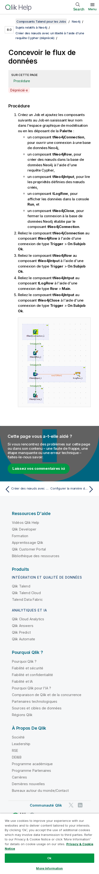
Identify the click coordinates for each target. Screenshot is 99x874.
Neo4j (76, 21)
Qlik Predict (21, 632)
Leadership (21, 744)
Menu (92, 9)
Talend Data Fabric (27, 599)
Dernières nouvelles (28, 784)
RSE (15, 750)
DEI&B (16, 757)
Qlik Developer (24, 529)
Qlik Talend (21, 586)
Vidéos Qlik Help (25, 522)
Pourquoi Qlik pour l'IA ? (31, 688)
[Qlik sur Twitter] (71, 805)
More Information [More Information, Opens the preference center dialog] (49, 868)
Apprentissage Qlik (27, 543)
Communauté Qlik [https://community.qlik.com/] (46, 805)
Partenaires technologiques (34, 701)
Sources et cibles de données (37, 708)
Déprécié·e (19, 90)
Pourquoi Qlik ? (24, 661)
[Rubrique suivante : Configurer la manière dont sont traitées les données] (72, 489)
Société (18, 737)
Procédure (22, 81)
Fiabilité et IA (22, 681)
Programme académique (32, 764)
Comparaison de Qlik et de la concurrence (46, 695)
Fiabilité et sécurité (27, 668)
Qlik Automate (23, 639)
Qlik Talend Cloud (26, 593)
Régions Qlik (22, 715)
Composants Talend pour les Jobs (41, 21)
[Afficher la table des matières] (9, 21)
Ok (49, 858)
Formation (20, 536)
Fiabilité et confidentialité (32, 675)
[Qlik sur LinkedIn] (80, 805)
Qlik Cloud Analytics (28, 619)
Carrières (19, 777)
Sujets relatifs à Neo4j (31, 27)
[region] (49, 843)
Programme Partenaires (31, 770)
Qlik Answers (22, 626)
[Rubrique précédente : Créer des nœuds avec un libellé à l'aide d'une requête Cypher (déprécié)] (26, 489)
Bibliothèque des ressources (35, 556)
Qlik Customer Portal (29, 549)
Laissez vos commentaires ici (38, 468)
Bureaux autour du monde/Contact (40, 790)
